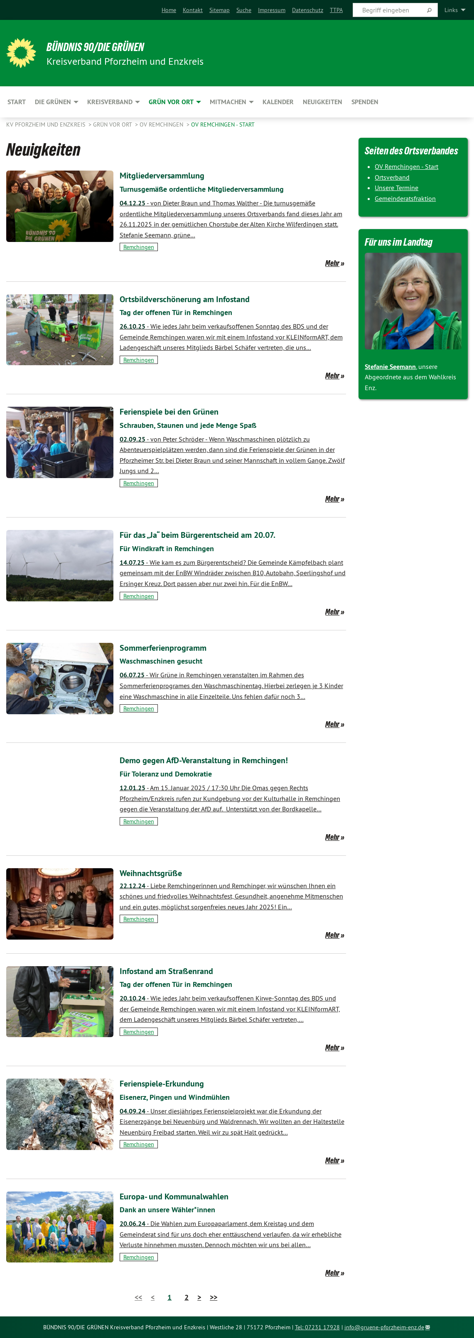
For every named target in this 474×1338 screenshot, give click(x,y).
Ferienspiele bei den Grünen (179, 411)
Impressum (271, 10)
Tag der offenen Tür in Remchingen (181, 312)
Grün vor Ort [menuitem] (171, 102)
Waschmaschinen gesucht (165, 660)
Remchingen (138, 247)
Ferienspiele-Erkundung (170, 1083)
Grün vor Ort (113, 124)
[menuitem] (169, 10)
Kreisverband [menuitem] (110, 102)
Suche (243, 10)
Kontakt (193, 10)
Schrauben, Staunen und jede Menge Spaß (195, 425)
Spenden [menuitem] (364, 102)
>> (213, 1297)
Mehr (332, 263)
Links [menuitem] (451, 10)
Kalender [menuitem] (278, 102)
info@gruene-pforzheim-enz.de (384, 1327)
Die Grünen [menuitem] (53, 102)
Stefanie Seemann (390, 366)
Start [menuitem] (16, 102)
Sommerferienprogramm (171, 647)
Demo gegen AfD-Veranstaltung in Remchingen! (220, 759)
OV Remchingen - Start (223, 124)
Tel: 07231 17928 (317, 1327)
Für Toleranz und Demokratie (170, 773)
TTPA (336, 10)
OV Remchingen (162, 124)
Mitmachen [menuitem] (228, 102)
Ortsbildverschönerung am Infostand (197, 298)
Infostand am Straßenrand (175, 970)
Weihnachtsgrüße (157, 872)
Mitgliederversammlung (170, 174)
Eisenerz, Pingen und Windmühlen (180, 1096)
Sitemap (219, 10)
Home (169, 10)
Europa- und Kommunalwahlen (185, 1195)
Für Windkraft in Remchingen (171, 548)
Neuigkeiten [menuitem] (322, 102)
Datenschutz (307, 10)
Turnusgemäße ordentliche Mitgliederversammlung (211, 188)
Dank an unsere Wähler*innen (172, 1209)
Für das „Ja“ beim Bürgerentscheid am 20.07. (213, 534)
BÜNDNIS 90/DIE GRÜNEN (109, 46)
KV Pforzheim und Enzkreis (46, 124)
